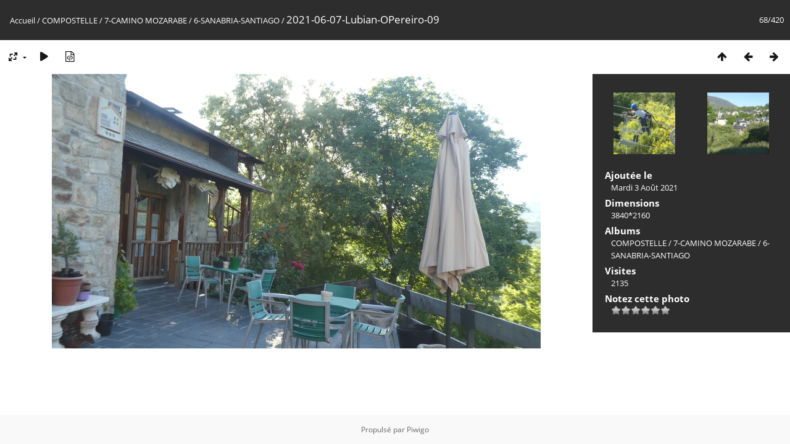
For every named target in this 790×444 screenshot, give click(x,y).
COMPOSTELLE (70, 20)
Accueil (22, 20)
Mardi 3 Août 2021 (644, 187)
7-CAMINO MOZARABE (145, 20)
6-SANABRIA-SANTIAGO (237, 20)
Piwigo (418, 429)
